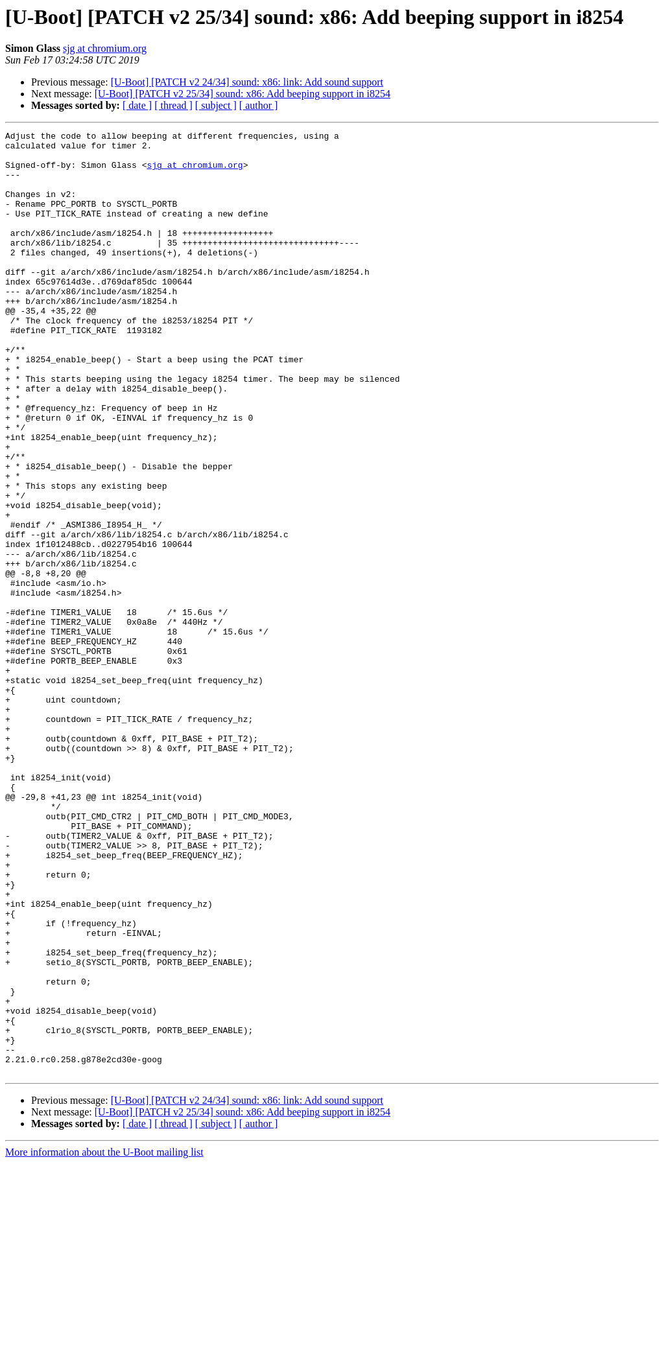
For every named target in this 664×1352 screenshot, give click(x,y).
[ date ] (137, 105)
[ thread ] (173, 105)
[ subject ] (216, 105)
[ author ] (258, 105)
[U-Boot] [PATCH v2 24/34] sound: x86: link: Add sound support (247, 81)
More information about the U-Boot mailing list (104, 1340)
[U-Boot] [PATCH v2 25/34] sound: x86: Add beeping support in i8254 (242, 93)
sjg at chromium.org (105, 48)
